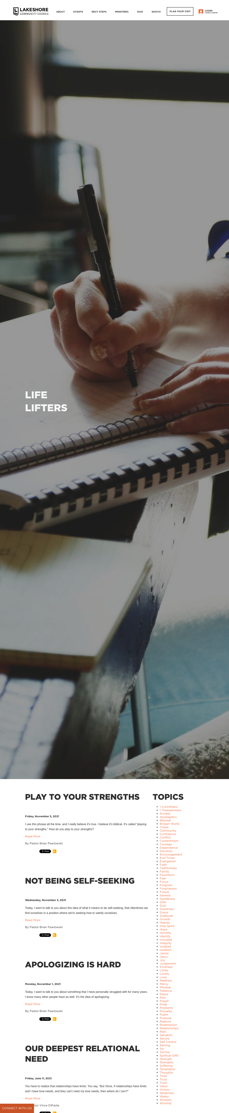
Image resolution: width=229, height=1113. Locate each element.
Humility (165, 933)
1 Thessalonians (170, 810)
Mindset (165, 987)
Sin (162, 1048)
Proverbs (166, 1011)
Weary (164, 1096)
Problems (166, 1008)
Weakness (167, 1093)
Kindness (166, 967)
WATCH (156, 11)
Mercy (164, 984)
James (164, 953)
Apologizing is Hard (73, 964)
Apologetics (168, 817)
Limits (164, 970)
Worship (166, 1103)
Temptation (168, 1069)
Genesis (165, 895)
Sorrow (165, 1052)
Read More (32, 836)
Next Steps (99, 11)
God (163, 905)
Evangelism (168, 861)
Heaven (165, 922)
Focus (164, 881)
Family (164, 871)
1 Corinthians (169, 806)
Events (78, 11)
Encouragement (171, 854)
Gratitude (166, 916)
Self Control (168, 1042)
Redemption (168, 1025)
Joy (162, 960)
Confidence (168, 834)
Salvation (166, 1035)
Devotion (166, 851)
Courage (166, 844)
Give (140, 11)
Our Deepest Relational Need (82, 1054)
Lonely (164, 973)
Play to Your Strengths (82, 797)
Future (164, 892)
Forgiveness (168, 888)
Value (163, 1086)
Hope (163, 929)
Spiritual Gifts (169, 1055)
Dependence (169, 847)
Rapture (165, 1021)
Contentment (169, 841)
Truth (163, 1082)
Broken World (169, 824)
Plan (163, 997)
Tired (163, 1076)
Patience (166, 990)
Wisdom (166, 1100)
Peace (164, 994)
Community (168, 830)
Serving (165, 1045)
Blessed (165, 820)
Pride (163, 1004)
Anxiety (165, 813)
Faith (163, 864)
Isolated (165, 946)
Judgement (168, 963)
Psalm (164, 1014)
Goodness (167, 909)
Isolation (166, 950)
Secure (164, 1038)
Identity (165, 936)
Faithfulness (168, 868)
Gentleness (167, 898)
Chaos (164, 827)
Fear (163, 878)
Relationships (169, 1028)
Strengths (166, 1062)
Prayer (164, 1001)
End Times (167, 858)
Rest (163, 1031)
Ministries (121, 11)
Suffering (166, 1065)
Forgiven (166, 885)
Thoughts (166, 1072)
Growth (165, 919)
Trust (163, 1079)
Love (163, 977)
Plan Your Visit (180, 11)
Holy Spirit (167, 926)
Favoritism (167, 875)
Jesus (164, 956)
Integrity (166, 943)
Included (166, 939)
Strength (166, 1059)
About (60, 11)
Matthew (166, 980)
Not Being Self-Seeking (80, 881)
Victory (165, 1089)
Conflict (165, 837)
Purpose (165, 1018)
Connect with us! (17, 1108)
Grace (164, 912)
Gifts (163, 902)
